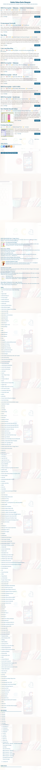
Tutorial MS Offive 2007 (5, 690)
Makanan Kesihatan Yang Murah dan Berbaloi (10, 467)
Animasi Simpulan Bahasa (6, 305)
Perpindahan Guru (4, 552)
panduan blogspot (16, 37)
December (5, 724)
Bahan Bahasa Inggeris (5, 307)
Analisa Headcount (5, 299)
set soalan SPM (4, 628)
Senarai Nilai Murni (4, 620)
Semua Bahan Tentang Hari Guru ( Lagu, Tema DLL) (11, 282)
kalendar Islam (4, 411)
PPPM (2, 574)
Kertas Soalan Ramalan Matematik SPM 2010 (9, 427)
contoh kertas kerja (5, 363)
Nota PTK (3, 492)
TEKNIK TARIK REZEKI (5, 668)
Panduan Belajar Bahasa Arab (7, 496)
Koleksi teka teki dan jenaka (6, 448)
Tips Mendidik (4, 680)
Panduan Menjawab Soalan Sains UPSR (8, 516)
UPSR (2, 701)
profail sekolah (4, 577)
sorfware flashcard (5, 659)
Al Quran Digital (4, 297)
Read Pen (3, 605)
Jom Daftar (3, 409)
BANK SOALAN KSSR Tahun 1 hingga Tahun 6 (10, 238)
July (4, 733)
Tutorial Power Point (5, 692)
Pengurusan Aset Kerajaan (6, 537)
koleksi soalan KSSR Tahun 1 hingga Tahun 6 (9, 446)
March (4, 740)
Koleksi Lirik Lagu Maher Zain (7, 252)
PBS (2, 523)
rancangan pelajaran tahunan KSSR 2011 (9, 591)
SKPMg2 (3, 639)
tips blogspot (27, 37)
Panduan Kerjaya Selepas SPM (7, 508)
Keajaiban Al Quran (5, 419)
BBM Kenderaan (18, 98)
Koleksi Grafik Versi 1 (5, 431)
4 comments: (35, 110)
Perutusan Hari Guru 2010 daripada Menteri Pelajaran (11, 564)
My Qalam (3, 481)
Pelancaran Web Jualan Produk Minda (8, 527)
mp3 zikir (3, 477)
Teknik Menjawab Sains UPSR (7, 664)
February (4, 742)
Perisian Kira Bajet (6, 125)
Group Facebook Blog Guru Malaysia (8, 398)
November (5, 726)
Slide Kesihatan (4, 641)
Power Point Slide (24, 98)
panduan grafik (4, 504)
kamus (2, 413)
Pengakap (3, 533)
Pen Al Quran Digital (5, 531)
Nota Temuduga (4, 494)
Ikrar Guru (3, 405)
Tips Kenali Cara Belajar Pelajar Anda (8, 678)
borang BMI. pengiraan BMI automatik (8, 342)
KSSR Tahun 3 (4, 454)
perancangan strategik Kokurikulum (8, 543)
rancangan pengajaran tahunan (7, 593)
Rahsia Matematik (4, 583)
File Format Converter (5, 388)
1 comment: (26, 76)
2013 (3, 718)
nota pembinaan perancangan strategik (8, 490)
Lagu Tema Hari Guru (5, 460)
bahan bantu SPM (4, 313)
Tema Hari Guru (4, 670)
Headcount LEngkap (5, 403)
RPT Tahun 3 (3, 614)
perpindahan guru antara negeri (7, 554)
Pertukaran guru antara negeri (7, 556)
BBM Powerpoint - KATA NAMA (10, 86)
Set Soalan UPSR (9, 276)
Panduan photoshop (5, 521)
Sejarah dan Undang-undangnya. (7, 618)
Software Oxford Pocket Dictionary (8, 649)
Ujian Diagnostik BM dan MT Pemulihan (8, 699)
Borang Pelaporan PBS (5, 345)
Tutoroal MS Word (4, 697)
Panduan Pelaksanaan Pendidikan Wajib (9, 518)
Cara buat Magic (4, 353)
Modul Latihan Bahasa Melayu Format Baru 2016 (10, 473)
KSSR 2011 (3, 450)
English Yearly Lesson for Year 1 (7, 386)
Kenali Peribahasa (4, 421)
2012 (3, 719)
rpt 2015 (3, 608)
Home (21, 139)
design (2, 376)
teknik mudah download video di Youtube (9, 666)
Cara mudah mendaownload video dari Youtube (10, 355)
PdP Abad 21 (3, 525)
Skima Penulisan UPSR (5, 637)
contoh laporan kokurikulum (6, 365)
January (4, 761)
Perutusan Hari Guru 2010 (6, 560)
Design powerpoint (5, 378)
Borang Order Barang (5, 344)
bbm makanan (15, 9)
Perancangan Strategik (8, 23)
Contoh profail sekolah (5, 369)
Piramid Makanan (24, 64)
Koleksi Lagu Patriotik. (5, 436)
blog (13, 50)
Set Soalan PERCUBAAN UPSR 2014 (8, 271)
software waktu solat (5, 655)
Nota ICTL (3, 487)
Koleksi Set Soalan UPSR (6, 444)
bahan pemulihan (4, 316)
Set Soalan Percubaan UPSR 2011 (7, 622)
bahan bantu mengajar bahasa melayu (8, 309)
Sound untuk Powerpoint (6, 661)
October (4, 728)
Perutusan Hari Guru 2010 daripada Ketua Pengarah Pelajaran (12, 562)
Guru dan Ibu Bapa (4, 400)
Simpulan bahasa (4, 635)
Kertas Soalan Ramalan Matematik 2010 (9, 423)
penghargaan (4, 535)
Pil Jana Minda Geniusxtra (6, 566)
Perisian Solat (4, 550)
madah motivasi (4, 465)
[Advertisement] (20, 20)
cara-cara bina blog (22, 50)
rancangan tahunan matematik (7, 601)
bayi (2, 328)
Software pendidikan (5, 651)
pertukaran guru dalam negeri (7, 558)
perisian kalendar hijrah (5, 548)
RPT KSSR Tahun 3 (4, 612)
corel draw (3, 371)
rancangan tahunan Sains (6, 603)
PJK (2, 570)
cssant (2, 373)
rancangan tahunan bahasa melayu (8, 599)
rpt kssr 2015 (3, 610)
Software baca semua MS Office (7, 645)
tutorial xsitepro (4, 695)
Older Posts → (37, 139)
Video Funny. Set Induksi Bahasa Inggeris (9, 705)
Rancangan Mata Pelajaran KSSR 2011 (8, 589)
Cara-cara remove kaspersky (6, 359)
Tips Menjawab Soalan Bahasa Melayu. (8, 684)
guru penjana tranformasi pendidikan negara (9, 402)
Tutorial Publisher (4, 693)
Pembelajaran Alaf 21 (5, 529)
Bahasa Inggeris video (5, 324)
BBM (20, 64)
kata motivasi (4, 415)
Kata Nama (23, 88)
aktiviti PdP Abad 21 (5, 295)
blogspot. (17, 50)
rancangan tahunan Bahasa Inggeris (8, 597)
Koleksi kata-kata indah (5, 432)
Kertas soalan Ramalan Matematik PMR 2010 (9, 425)
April (4, 738)
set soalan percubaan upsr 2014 (7, 624)
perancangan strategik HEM (6, 541)
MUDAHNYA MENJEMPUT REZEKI (7, 479)
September (5, 729)
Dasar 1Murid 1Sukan (5, 374)
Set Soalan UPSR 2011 (5, 634)
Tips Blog (4, 35)
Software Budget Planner (17, 126)
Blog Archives (14, 152)
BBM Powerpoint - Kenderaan (10, 97)
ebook (2, 380)
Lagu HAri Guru (4, 458)
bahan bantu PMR (4, 311)
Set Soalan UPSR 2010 (5, 632)
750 (2, 291)
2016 (3, 714)
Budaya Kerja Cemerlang (6, 347)
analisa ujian (3, 303)
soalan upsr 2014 (4, 643)
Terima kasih (3, 672)
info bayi (3, 407)
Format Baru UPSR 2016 (5, 390)
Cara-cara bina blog (7, 48)
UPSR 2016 (3, 703)
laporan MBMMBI (4, 463)
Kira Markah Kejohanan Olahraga (19, 110)
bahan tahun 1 (4, 322)
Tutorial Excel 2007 (4, 688)
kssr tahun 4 (3, 456)
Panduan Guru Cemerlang (6, 506)
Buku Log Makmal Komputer (6, 349)
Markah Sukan (28, 110)
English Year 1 (4, 384)
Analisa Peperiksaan (5, 301)
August (4, 731)
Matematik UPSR (4, 471)
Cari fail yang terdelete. (5, 361)
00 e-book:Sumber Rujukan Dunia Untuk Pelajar (10, 289)
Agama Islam (15, 76)
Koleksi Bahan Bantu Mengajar (20, 2)
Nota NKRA (3, 489)
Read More (37, 16)
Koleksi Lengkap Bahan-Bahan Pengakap (9, 440)
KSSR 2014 (3, 452)
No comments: (23, 9)
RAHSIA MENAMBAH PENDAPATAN (8, 585)
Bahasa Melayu (15, 64)
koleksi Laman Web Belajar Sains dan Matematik (10, 438)
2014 (3, 716)
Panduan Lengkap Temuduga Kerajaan (8, 512)
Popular (3, 152)
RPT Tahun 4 (3, 616)
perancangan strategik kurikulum (7, 545)
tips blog (22, 37)
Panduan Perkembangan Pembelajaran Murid (9, 519)
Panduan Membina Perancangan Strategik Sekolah (11, 514)
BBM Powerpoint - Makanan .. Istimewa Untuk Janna (17, 8)
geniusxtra (3, 396)
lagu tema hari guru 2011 (6, 461)
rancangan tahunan (5, 595)
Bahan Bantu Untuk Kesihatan (7, 315)
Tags (8, 152)
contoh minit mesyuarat (5, 367)
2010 (3, 723)
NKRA (2, 485)
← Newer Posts (4, 139)
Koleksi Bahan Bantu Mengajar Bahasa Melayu (10, 257)
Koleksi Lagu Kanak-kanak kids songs (8, 434)
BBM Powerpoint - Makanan (9, 63)
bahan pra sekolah (5, 320)
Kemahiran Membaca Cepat (11, 261)
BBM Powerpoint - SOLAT (9, 74)
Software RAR (4, 653)
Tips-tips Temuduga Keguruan (7, 686)
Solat (21, 76)
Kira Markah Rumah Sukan (9, 109)
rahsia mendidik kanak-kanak (7, 587)
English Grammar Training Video (7, 382)
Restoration (3, 606)
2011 (3, 721)
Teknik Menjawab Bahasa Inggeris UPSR (9, 663)
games (2, 394)
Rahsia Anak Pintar (5, 581)
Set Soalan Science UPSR (6, 267)
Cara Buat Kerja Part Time (6, 351)
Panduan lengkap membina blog (7, 510)
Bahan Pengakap (4, 318)
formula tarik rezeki (5, 392)
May (4, 736)
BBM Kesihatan (4, 334)
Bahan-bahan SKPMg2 (5, 248)
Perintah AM (3, 547)
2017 (3, 712)
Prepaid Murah (4, 576)
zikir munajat (3, 707)
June (4, 735)
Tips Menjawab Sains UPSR (6, 682)
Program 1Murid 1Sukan (6, 579)
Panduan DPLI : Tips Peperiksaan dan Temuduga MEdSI (11, 502)
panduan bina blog (30, 50)
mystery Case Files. (5, 483)
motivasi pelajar (4, 475)
